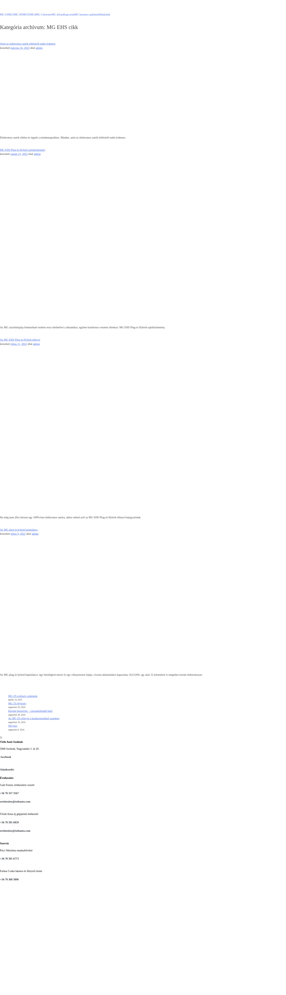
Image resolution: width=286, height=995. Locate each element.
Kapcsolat (69, 14)
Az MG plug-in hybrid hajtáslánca (19, 529)
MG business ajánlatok (86, 14)
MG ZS (4, 14)
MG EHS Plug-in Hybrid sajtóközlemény (22, 149)
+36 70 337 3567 (9, 793)
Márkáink (104, 14)
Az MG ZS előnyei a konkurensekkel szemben (33, 718)
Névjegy (13, 725)
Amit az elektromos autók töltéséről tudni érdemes (27, 43)
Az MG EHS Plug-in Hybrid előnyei (20, 339)
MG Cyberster (44, 14)
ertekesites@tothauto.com (15, 801)
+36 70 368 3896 (9, 879)
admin (39, 47)
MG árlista (57, 14)
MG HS (18, 14)
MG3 (11, 14)
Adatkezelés (7, 769)
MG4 (33, 14)
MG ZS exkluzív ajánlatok (22, 696)
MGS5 (26, 14)
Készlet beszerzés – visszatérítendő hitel (30, 710)
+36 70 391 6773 (9, 858)
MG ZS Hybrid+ (17, 703)
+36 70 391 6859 (9, 822)
